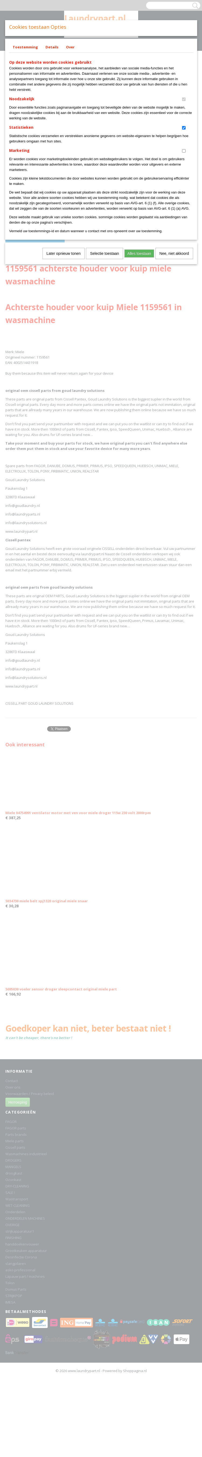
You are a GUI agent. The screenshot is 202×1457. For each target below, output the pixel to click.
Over (70, 47)
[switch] (184, 99)
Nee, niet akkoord (174, 253)
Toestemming (25, 47)
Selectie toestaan (104, 253)
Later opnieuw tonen (64, 253)
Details (52, 47)
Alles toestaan (139, 253)
